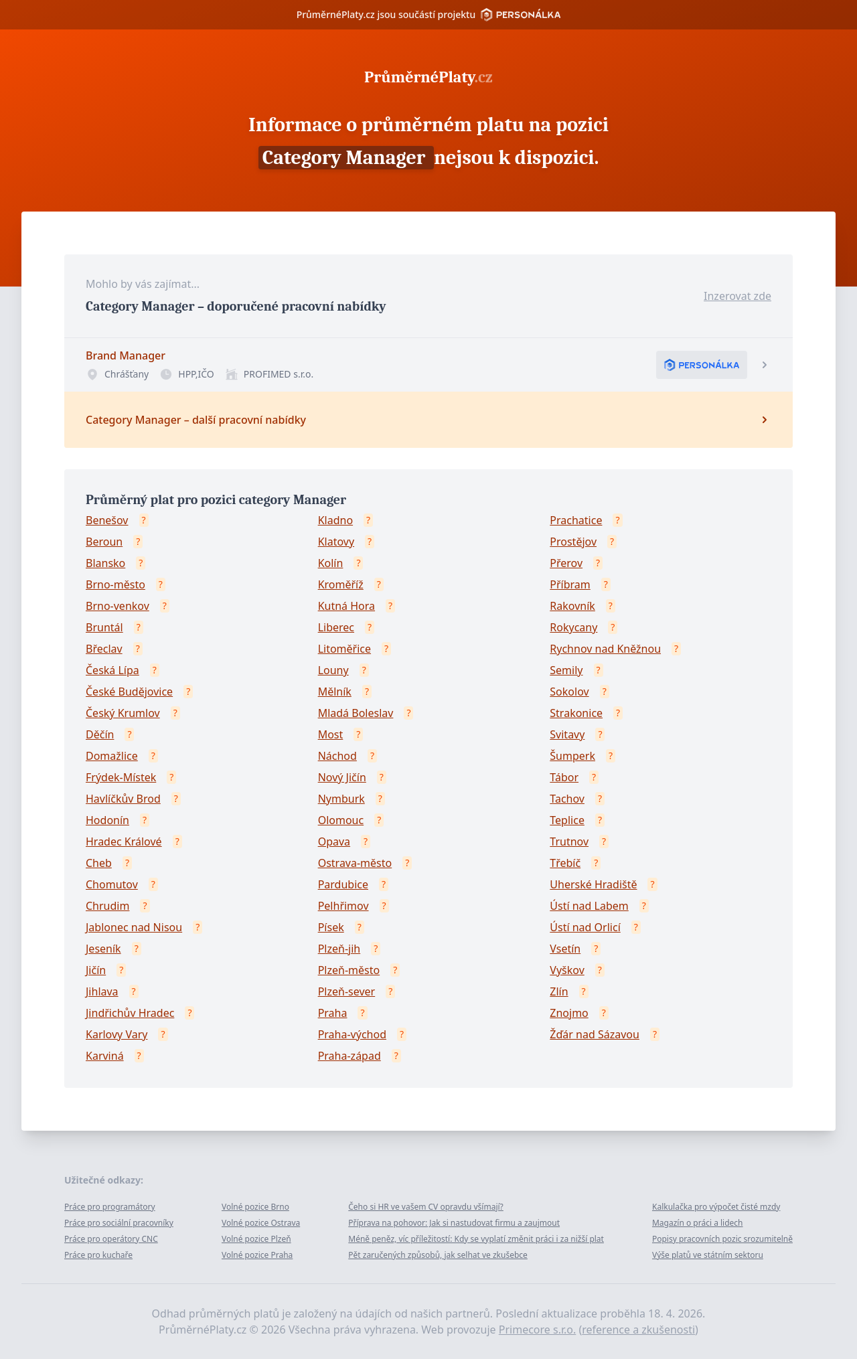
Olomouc (341, 820)
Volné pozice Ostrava (261, 1222)
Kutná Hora (346, 605)
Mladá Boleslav (356, 713)
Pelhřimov (343, 905)
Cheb (99, 863)
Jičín (96, 970)
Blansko (105, 563)
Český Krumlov (123, 713)
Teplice (567, 820)
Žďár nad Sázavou (594, 1034)
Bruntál (104, 627)
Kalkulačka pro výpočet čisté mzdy (716, 1206)
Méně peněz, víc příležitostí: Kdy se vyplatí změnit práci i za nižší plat (476, 1239)
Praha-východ (352, 1034)
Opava (334, 841)
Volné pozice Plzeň (256, 1239)
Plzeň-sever (347, 991)
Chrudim (107, 905)
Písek (331, 927)
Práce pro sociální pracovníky (118, 1222)
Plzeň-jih (339, 948)
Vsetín (565, 948)
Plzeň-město (349, 970)
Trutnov (569, 841)
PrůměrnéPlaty (428, 77)
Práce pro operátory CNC (111, 1239)
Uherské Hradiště (593, 884)
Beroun (104, 541)
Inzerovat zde (737, 296)
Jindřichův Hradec (130, 1013)
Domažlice (112, 755)
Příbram (570, 584)
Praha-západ (349, 1055)
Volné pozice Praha (257, 1255)
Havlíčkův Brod (123, 798)
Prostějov (573, 541)
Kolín (330, 563)
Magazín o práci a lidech (697, 1222)
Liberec (336, 627)
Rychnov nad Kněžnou (605, 648)
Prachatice (576, 520)
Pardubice (343, 884)
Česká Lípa (112, 670)
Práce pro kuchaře (98, 1255)
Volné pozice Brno (255, 1206)
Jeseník (103, 948)
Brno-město (115, 584)
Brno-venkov (117, 605)
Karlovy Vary (116, 1034)
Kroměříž (341, 584)
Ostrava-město (355, 863)
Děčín (100, 734)
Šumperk (572, 755)
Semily (566, 670)
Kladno (335, 520)
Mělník (335, 691)
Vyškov (567, 970)
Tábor (564, 777)
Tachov (567, 798)
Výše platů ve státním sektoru (707, 1255)
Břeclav (104, 648)
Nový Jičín (342, 777)
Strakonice (576, 713)
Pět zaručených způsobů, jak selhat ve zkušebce (438, 1255)
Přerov (566, 563)
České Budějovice (129, 691)
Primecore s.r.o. (537, 1329)
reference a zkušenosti (638, 1329)
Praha (332, 1013)
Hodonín (107, 820)
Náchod (337, 755)
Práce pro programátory (109, 1206)
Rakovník (572, 605)
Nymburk (341, 798)
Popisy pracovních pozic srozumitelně (722, 1239)
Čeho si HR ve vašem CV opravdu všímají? (425, 1206)
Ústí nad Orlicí (585, 927)
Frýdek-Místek (121, 777)
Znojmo (569, 1013)
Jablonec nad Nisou (134, 927)
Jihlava (102, 991)
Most (330, 734)
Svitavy (567, 734)
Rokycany (573, 627)
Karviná (105, 1055)
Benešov (107, 520)
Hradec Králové (124, 841)
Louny (333, 670)
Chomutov (112, 884)
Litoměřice (344, 648)
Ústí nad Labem (589, 905)
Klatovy (336, 541)
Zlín (559, 991)
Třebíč (565, 863)
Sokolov (569, 691)
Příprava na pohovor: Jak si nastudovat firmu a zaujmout (454, 1222)
